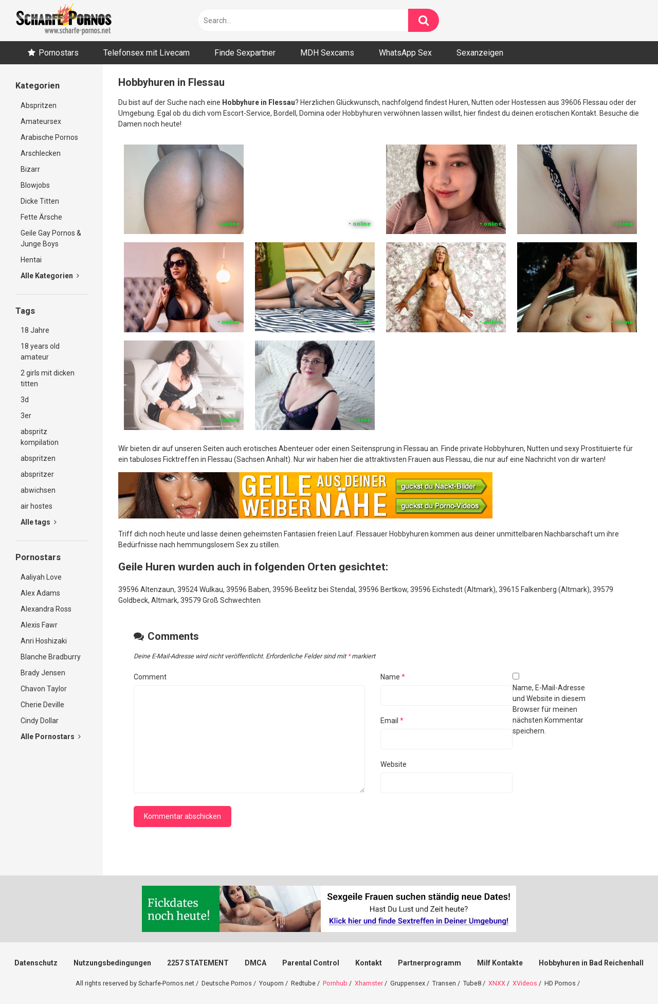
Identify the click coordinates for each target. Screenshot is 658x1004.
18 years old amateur (40, 351)
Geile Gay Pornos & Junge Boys (51, 238)
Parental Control (310, 963)
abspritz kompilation (40, 436)
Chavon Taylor (44, 689)
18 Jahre (35, 330)
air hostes (36, 506)
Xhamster (369, 983)
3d (25, 400)
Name (392, 677)
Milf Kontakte (500, 963)
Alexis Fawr (39, 625)
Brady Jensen (43, 673)
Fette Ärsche (41, 217)
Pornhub (335, 983)
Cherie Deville (42, 705)
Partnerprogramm (429, 963)
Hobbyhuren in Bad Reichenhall (591, 963)
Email (392, 720)
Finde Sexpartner (245, 53)
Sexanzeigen (479, 53)
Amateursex (41, 121)
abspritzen (38, 458)
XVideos (525, 983)
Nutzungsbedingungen (112, 963)
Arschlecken (41, 153)
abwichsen (38, 490)
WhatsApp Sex (405, 53)
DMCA (255, 963)
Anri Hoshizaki (44, 641)
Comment (150, 677)
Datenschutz (36, 963)
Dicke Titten (40, 201)
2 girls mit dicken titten (48, 378)
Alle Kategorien (50, 276)
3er (26, 415)
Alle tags (39, 522)
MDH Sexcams (327, 53)
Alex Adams (40, 593)
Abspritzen (39, 105)
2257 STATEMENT (198, 963)
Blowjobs (35, 185)
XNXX (496, 983)
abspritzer (37, 474)
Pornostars (59, 53)
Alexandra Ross (46, 609)
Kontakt (368, 963)
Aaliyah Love (41, 577)
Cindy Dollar (40, 720)
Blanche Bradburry (51, 657)
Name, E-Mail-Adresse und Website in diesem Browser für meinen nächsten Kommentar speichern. (549, 709)
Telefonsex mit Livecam (146, 53)
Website (393, 764)
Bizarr (30, 169)
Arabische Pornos (49, 137)
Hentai (31, 260)
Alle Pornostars (51, 736)
